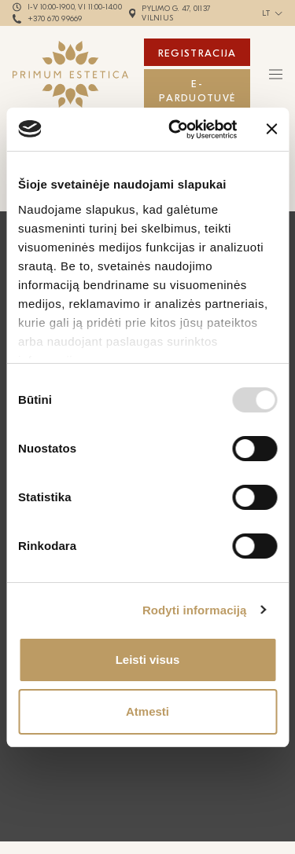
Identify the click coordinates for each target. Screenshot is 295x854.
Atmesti (147, 711)
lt (266, 13)
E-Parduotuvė (197, 91)
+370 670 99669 (55, 19)
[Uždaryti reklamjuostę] (271, 128)
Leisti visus (148, 659)
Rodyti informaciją (194, 610)
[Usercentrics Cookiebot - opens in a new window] (176, 129)
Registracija (197, 53)
